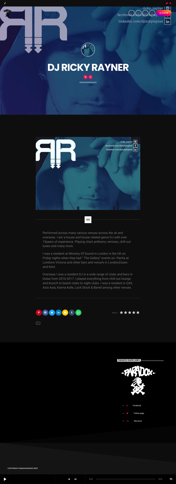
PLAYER (163, 13)
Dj (38, 323)
